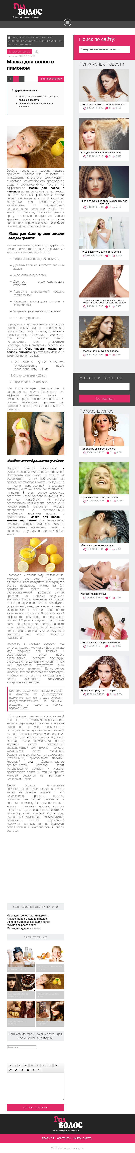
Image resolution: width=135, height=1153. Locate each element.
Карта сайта (82, 1138)
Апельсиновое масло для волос (27, 918)
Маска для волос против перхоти (27, 915)
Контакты (64, 1138)
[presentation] (40, 1055)
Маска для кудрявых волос (24, 928)
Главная (48, 1138)
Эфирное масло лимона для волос (28, 921)
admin (12, 56)
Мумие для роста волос (21, 925)
